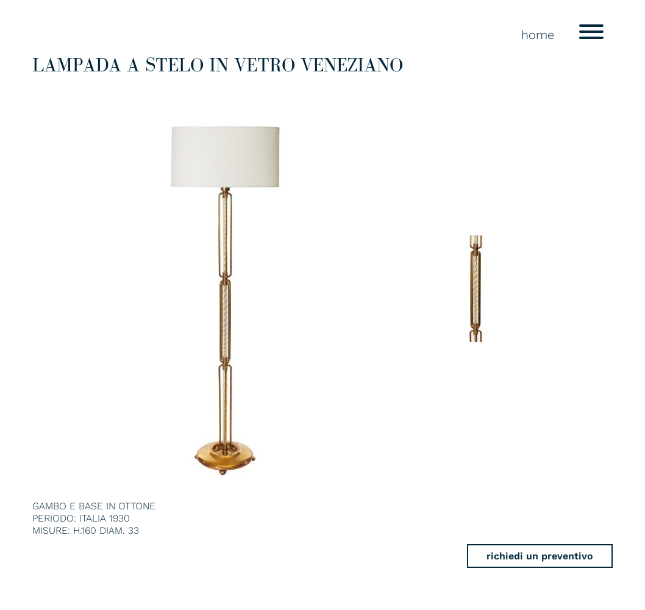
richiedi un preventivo (539, 556)
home (537, 34)
